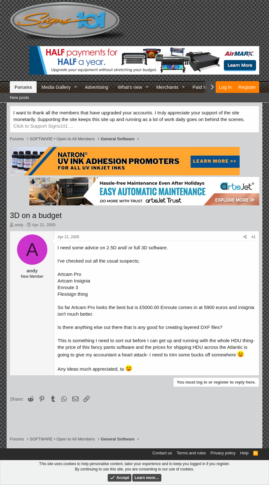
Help (244, 453)
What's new (130, 87)
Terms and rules (191, 453)
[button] (75, 87)
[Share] (245, 237)
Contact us (162, 453)
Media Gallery (56, 87)
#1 (253, 237)
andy (19, 224)
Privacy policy (223, 453)
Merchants (167, 87)
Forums (23, 87)
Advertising (96, 87)
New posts (19, 97)
